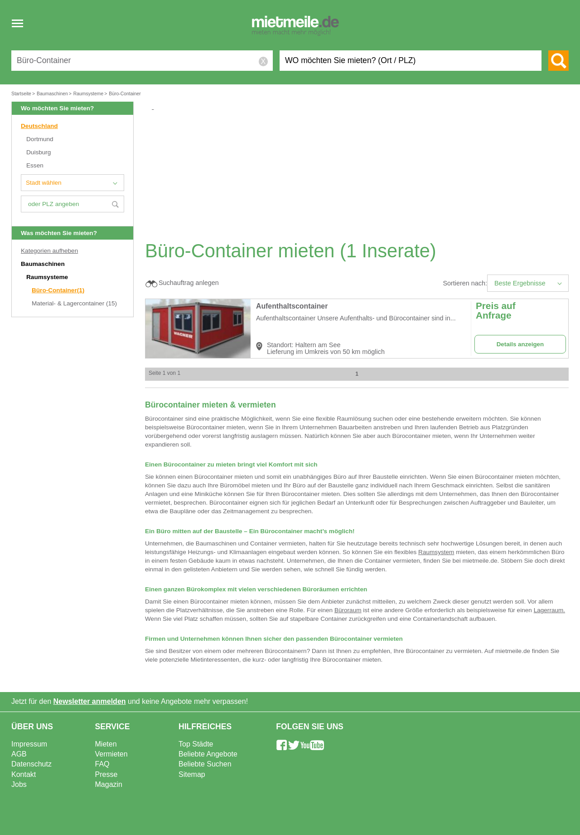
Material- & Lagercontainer (74, 303)
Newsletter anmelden (89, 701)
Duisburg (38, 152)
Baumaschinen (43, 263)
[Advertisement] (360, 175)
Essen (35, 165)
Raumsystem (436, 552)
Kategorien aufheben (49, 250)
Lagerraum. (550, 610)
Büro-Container (58, 290)
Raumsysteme (48, 277)
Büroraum (348, 610)
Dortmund (39, 139)
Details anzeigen (520, 344)
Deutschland (39, 126)
